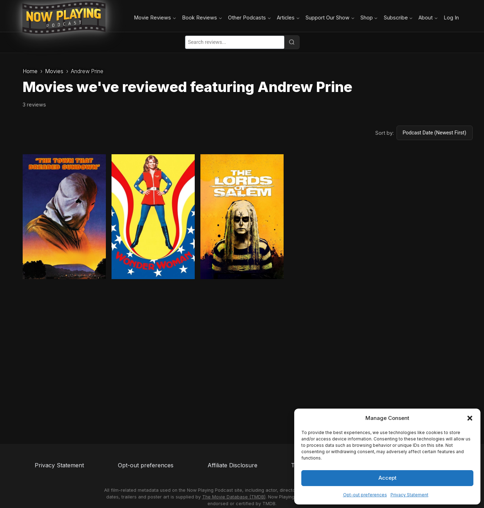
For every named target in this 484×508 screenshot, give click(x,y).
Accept (387, 477)
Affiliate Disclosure (232, 465)
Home (30, 71)
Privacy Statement (409, 494)
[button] (469, 418)
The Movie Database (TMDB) (234, 497)
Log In (451, 18)
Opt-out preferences (365, 494)
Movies (54, 71)
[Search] (291, 42)
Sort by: (384, 133)
